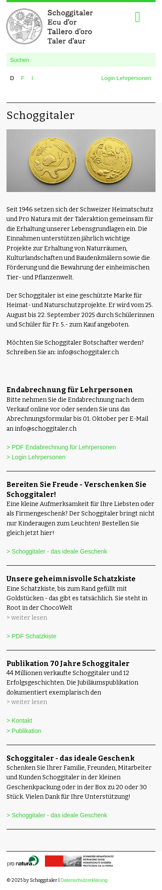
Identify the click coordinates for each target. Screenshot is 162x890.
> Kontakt (19, 720)
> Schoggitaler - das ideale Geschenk (56, 551)
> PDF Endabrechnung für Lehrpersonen (61, 447)
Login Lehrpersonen (126, 78)
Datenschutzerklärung (84, 880)
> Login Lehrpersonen (36, 457)
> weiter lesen (26, 617)
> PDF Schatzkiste (31, 636)
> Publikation (23, 730)
